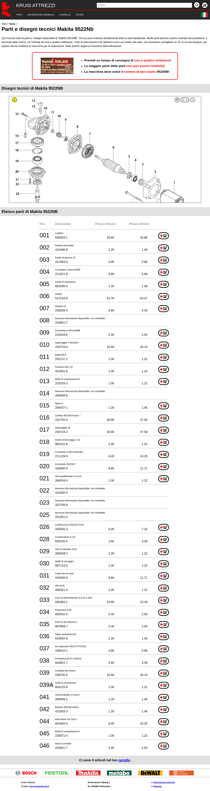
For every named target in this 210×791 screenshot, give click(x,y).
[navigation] (100, 15)
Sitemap (157, 786)
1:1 (185, 100)
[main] (105, 393)
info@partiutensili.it (39, 786)
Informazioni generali (164, 782)
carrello (124, 760)
